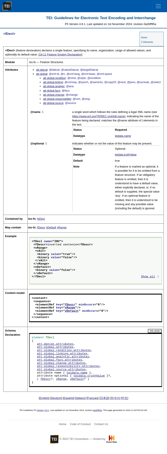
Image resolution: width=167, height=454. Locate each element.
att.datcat (42, 69)
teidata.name (123, 135)
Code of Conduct (80, 424)
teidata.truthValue (126, 154)
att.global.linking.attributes (62, 354)
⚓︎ (42, 112)
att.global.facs (51, 90)
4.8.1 (46, 410)
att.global (41, 73)
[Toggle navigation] (158, 6)
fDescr (41, 227)
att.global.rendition (54, 78)
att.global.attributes (55, 347)
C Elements (147, 42)
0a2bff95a (97, 410)
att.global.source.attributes (61, 370)
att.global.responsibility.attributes (68, 366)
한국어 (115, 398)
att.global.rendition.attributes (64, 350)
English (44, 398)
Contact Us (101, 424)
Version (40, 410)
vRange (62, 227)
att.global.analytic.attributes (63, 357)
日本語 (104, 398)
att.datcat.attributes (55, 344)
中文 (124, 398)
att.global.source (53, 103)
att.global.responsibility (57, 99)
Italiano (80, 398)
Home (144, 37)
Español (68, 398)
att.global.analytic (54, 86)
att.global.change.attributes (61, 363)
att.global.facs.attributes (59, 360)
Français (92, 398)
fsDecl (41, 218)
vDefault (51, 227)
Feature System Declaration (60, 54)
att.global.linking (53, 82)
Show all (148, 277)
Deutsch (56, 398)
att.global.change (53, 94)
